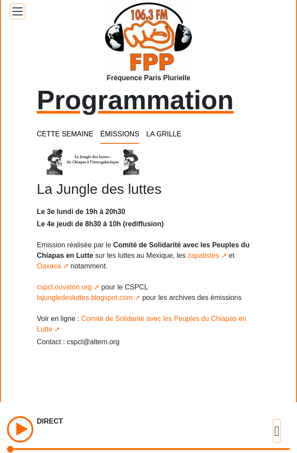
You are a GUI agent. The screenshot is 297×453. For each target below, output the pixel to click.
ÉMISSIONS (119, 134)
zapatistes (203, 255)
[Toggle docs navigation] (18, 11)
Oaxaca (49, 266)
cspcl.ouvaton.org (64, 287)
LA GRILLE (163, 134)
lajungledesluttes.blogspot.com (85, 297)
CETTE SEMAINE (65, 134)
